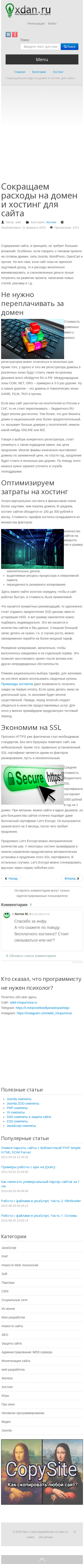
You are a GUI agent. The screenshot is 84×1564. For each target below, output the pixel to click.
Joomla (7, 1430)
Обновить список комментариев (32, 956)
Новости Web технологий (20, 1265)
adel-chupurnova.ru (23, 1002)
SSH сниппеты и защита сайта (29, 1117)
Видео (6, 1422)
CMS (5, 1291)
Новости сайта (12, 1326)
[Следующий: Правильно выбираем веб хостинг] (72, 878)
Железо (7, 1378)
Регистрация (36, 23)
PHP (5, 1256)
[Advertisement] (42, 136)
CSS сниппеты (17, 1121)
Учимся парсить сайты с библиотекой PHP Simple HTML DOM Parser (41, 1149)
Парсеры (8, 1282)
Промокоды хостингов (17, 684)
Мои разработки (13, 1317)
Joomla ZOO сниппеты (23, 1103)
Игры (5, 1395)
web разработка (13, 1369)
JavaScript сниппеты (21, 1126)
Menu (42, 59)
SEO (5, 1335)
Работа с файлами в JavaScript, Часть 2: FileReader (41, 1200)
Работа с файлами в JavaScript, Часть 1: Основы (39, 1215)
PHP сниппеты (17, 1108)
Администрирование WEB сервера (27, 1352)
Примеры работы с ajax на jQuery (28, 1167)
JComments (77, 962)
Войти (52, 23)
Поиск (24, 40)
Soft (4, 1274)
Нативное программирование (23, 1413)
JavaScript (9, 1248)
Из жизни (8, 1308)
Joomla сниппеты (19, 1099)
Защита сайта (12, 1343)
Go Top (42, 1559)
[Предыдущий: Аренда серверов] (11, 878)
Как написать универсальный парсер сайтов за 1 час (40, 1183)
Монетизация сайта (16, 1361)
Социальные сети (14, 1300)
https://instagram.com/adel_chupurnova (44, 1013)
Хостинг (51, 222)
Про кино (8, 1404)
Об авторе (46, 1537)
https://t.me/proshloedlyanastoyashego (42, 1008)
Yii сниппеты (16, 1112)
